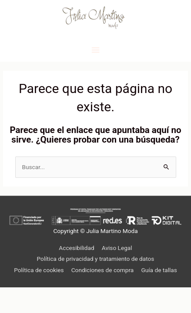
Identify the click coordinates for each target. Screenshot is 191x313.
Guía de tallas (159, 269)
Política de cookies (39, 269)
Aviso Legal (117, 247)
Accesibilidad (76, 247)
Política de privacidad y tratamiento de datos (95, 258)
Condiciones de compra (102, 269)
